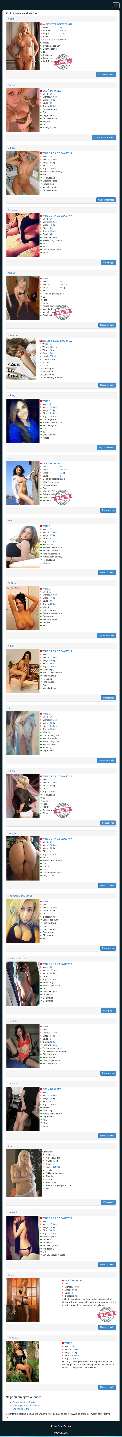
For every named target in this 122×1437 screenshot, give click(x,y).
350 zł (53, 231)
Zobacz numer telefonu (104, 137)
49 (51, 100)
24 (61, 281)
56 (51, 1098)
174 (51, 347)
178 (61, 284)
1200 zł (56, 1167)
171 (52, 970)
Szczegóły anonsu (106, 75)
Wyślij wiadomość (106, 200)
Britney (11, 147)
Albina (11, 19)
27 (51, 1029)
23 (61, 466)
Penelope (13, 1021)
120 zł (53, 541)
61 (61, 33)
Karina (11, 770)
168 (52, 907)
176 (61, 30)
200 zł (62, 479)
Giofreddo (13, 1212)
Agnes (11, 645)
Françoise (13, 1337)
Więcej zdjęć (108, 262)
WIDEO (46, 278)
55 (61, 287)
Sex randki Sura (20, 1409)
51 (51, 410)
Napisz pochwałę (106, 448)
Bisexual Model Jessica (20, 896)
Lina (10, 708)
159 (74, 1349)
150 (52, 159)
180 (52, 222)
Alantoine (13, 335)
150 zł (63, 39)
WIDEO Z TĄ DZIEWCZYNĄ (58, 24)
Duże (52, 663)
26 (51, 842)
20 (51, 717)
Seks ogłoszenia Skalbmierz (26, 1405)
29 (51, 344)
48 (51, 225)
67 (51, 350)
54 (51, 1227)
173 (52, 782)
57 (51, 910)
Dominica (13, 210)
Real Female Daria (17, 958)
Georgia (12, 833)
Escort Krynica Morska (24, 1402)
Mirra (10, 520)
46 (51, 598)
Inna (10, 458)
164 (52, 407)
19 (61, 27)
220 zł (53, 106)
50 (61, 473)
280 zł (53, 356)
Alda (10, 1146)
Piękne (53, 413)
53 (73, 1352)
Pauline (12, 85)
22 (54, 1154)
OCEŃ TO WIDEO (51, 90)
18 (51, 94)
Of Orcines (13, 583)
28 (51, 156)
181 (52, 720)
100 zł (53, 168)
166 (61, 469)
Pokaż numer (108, 510)
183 (52, 97)
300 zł (53, 666)
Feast (11, 1275)
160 (52, 595)
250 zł (53, 604)
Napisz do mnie (107, 325)
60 (51, 973)
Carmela (12, 1083)
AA (51, 165)
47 (54, 1161)
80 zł (62, 293)
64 (51, 1036)
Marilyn (11, 272)
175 (52, 1032)
